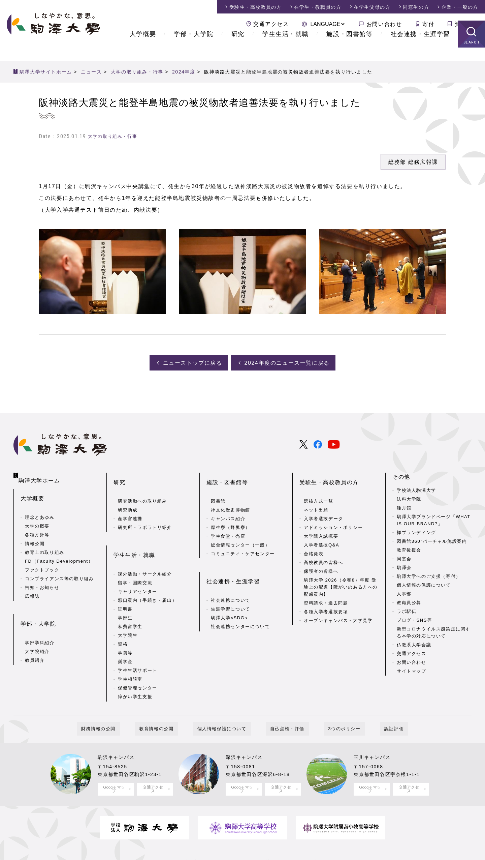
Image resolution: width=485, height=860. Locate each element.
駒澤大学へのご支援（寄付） (429, 574)
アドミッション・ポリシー (333, 514)
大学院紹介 (37, 630)
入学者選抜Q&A (321, 532)
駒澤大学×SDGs (229, 594)
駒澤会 (404, 565)
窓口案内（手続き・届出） (147, 577)
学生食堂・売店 (228, 523)
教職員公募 (409, 600)
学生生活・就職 (285, 47)
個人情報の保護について (424, 583)
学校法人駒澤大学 (416, 488)
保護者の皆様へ (321, 558)
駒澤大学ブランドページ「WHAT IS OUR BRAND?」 (434, 518)
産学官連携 (130, 506)
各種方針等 (37, 525)
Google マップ (114, 765)
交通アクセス (271, 24)
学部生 (125, 594)
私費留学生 (130, 603)
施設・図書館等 (349, 47)
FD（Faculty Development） (59, 551)
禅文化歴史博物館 (230, 497)
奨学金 (125, 638)
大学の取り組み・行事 (112, 136)
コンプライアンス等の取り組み (59, 568)
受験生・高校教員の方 (329, 475)
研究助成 (127, 497)
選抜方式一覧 (318, 488)
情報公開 (34, 533)
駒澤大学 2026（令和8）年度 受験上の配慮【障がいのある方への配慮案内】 (341, 574)
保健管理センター (137, 664)
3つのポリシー (331, 705)
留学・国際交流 (135, 559)
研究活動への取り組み (142, 488)
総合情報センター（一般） (240, 532)
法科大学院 (409, 497)
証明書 (125, 585)
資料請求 (466, 24)
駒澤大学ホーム (40, 473)
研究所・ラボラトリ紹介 (145, 514)
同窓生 (416, 7)
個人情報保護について (226, 705)
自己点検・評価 (283, 705)
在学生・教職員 (317, 7)
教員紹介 (34, 639)
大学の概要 (37, 516)
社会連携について (230, 577)
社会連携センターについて (240, 603)
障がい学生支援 (135, 673)
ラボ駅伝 (406, 609)
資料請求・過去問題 (326, 590)
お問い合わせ (384, 24)
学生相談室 (130, 655)
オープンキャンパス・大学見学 (338, 607)
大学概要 (143, 47)
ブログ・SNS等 (414, 618)
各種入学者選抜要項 (326, 598)
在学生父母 (372, 7)
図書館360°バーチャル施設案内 (432, 539)
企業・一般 (460, 7)
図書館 (218, 488)
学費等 (125, 629)
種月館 (404, 506)
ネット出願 (316, 497)
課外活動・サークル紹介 (145, 550)
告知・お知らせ (42, 577)
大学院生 (127, 612)
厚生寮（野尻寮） (230, 514)
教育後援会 (409, 548)
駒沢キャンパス (118, 734)
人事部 (404, 592)
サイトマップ (411, 669)
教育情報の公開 (169, 705)
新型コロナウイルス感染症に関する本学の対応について (434, 631)
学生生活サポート (137, 647)
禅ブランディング (416, 530)
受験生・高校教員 (255, 7)
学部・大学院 (194, 47)
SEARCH (472, 55)
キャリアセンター (137, 568)
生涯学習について (230, 585)
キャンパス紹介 (228, 506)
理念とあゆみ (40, 507)
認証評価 (372, 705)
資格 (123, 620)
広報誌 (32, 586)
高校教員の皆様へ (323, 550)
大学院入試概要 (321, 523)
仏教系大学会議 (414, 642)
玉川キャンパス (374, 734)
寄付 (428, 24)
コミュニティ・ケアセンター (243, 541)
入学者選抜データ (323, 506)
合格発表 (313, 541)
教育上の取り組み (44, 542)
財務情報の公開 (120, 705)
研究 (238, 47)
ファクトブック (42, 560)
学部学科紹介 (40, 622)
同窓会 (404, 557)
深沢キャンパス (246, 734)
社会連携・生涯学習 (420, 47)
